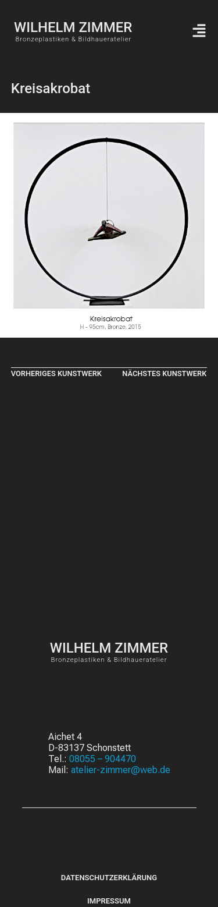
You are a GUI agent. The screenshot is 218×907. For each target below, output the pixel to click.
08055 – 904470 (102, 758)
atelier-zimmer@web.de (120, 769)
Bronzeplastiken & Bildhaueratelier (73, 39)
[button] (198, 31)
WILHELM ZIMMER (73, 27)
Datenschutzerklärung (109, 877)
